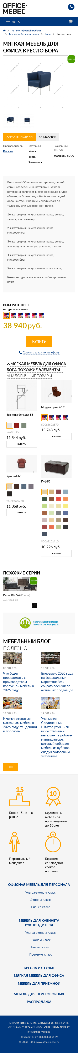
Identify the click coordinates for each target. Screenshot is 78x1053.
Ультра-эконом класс (40, 892)
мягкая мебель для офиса (39, 975)
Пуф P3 (46, 481)
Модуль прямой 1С (53, 407)
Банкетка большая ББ (19, 414)
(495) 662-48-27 (29, 1037)
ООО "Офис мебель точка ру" (53, 1026)
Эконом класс (40, 900)
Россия (8, 151)
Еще (10, 767)
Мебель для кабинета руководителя (39, 922)
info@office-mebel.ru (39, 1031)
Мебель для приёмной (39, 983)
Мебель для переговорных (39, 994)
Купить (39, 341)
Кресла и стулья (39, 967)
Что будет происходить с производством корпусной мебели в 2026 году (18, 681)
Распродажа (39, 1001)
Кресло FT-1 (14, 476)
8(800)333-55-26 (48, 1037)
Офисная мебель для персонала (39, 884)
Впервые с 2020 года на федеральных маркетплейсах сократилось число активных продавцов (57, 681)
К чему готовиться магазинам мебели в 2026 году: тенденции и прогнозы (20, 724)
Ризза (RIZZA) (11, 595)
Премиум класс (40, 954)
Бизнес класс (40, 907)
